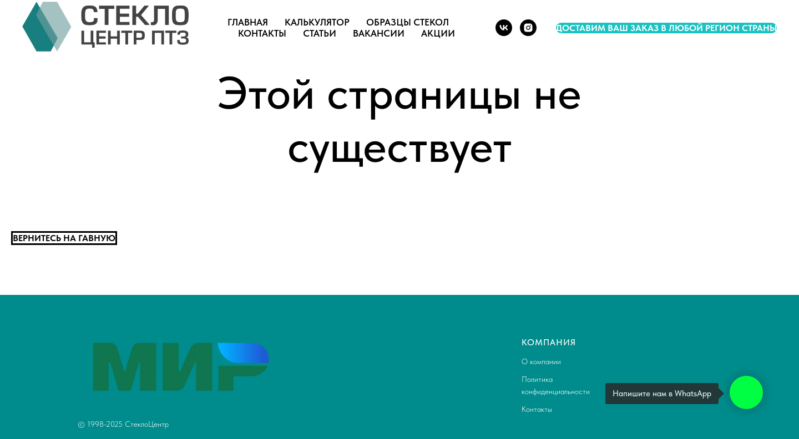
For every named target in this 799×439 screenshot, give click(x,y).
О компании (541, 361)
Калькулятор (317, 22)
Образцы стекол (407, 22)
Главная (247, 22)
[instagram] (528, 27)
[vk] (503, 27)
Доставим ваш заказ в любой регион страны (666, 28)
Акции (438, 33)
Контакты (262, 33)
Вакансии (378, 33)
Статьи (319, 33)
